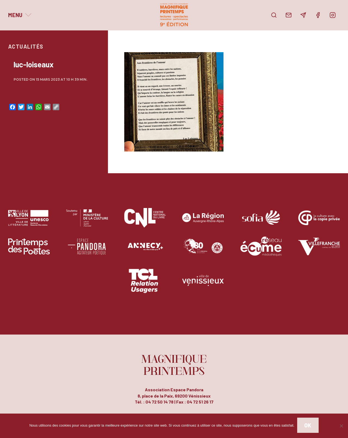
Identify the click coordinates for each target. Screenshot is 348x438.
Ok (308, 425)
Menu (15, 15)
